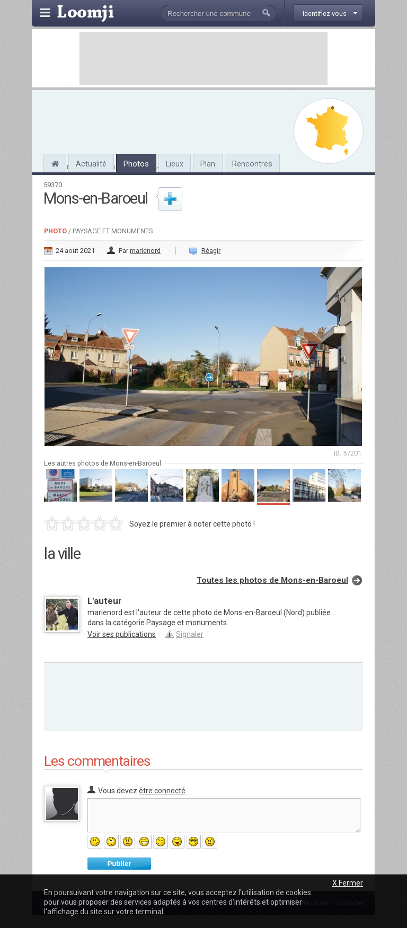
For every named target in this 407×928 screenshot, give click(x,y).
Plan (207, 164)
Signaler (190, 634)
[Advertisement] (203, 58)
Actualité (91, 164)
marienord (145, 251)
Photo (55, 231)
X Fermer (347, 883)
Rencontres (252, 164)
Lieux (174, 164)
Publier (119, 864)
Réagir (210, 251)
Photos (136, 164)
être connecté (162, 790)
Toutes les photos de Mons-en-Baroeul (272, 580)
